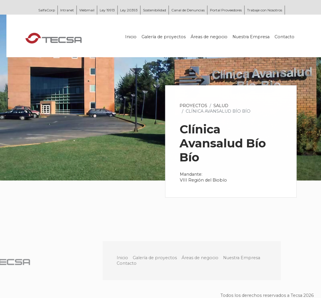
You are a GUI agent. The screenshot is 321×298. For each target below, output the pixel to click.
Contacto (285, 36)
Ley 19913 (107, 10)
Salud (221, 105)
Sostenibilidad (154, 10)
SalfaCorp (46, 10)
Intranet (67, 10)
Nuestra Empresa (251, 36)
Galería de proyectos (164, 36)
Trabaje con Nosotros (264, 10)
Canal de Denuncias (188, 10)
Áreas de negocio (209, 36)
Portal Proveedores (226, 10)
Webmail (86, 10)
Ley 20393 (129, 10)
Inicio (131, 36)
